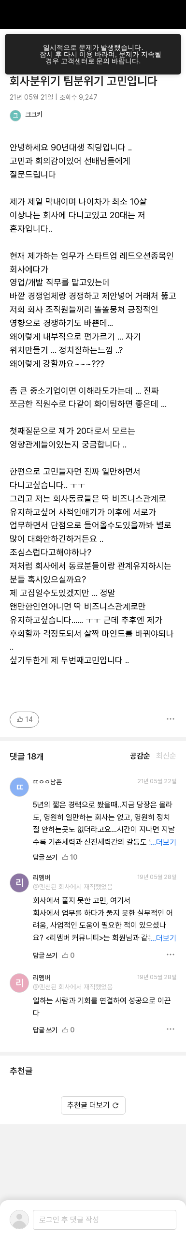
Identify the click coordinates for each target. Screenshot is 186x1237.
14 (24, 719)
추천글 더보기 (93, 1105)
